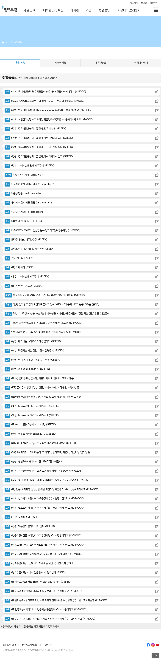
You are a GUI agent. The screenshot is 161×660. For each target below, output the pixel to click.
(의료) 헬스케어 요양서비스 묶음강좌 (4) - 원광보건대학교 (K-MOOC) (44, 498)
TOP (156, 655)
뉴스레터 (134, 3)
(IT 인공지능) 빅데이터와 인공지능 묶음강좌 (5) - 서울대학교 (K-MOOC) (46, 609)
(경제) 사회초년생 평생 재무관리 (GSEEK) (29, 165)
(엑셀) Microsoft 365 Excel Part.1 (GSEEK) (32, 415)
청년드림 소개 (9, 644)
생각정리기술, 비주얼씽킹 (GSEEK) (26, 239)
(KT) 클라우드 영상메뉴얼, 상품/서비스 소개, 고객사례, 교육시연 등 (42, 387)
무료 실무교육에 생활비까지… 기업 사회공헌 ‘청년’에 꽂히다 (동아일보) (45, 295)
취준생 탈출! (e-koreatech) (23, 193)
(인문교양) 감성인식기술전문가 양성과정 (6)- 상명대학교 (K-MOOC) (44, 554)
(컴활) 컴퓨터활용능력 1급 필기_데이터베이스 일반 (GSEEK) (39, 137)
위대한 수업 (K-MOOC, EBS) (23, 221)
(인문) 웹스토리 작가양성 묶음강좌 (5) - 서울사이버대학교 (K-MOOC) (44, 507)
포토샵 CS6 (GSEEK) (19, 258)
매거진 (75, 10)
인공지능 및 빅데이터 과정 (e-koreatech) (29, 184)
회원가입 (154, 3)
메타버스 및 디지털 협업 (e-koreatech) (28, 202)
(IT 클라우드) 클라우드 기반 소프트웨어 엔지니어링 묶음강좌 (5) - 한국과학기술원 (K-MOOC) (56, 600)
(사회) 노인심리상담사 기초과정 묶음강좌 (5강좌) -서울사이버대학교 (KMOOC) (49, 119)
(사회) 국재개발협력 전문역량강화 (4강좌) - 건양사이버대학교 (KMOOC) (45, 91)
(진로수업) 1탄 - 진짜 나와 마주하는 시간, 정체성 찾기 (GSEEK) (41, 563)
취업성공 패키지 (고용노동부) (24, 174)
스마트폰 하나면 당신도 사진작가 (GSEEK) (29, 248)
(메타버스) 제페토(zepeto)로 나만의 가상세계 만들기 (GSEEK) (40, 443)
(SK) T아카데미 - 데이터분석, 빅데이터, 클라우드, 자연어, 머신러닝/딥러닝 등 (47, 452)
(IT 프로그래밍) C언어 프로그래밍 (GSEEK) (30, 424)
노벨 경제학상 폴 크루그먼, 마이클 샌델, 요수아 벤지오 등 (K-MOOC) (43, 332)
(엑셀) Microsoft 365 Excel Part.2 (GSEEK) (32, 406)
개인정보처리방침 (29, 644)
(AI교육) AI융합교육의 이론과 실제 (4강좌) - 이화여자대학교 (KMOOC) (45, 100)
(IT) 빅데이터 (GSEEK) (20, 267)
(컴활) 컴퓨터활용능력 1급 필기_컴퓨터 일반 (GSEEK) (35, 128)
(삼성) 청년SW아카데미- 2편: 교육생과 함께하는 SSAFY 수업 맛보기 (43, 470)
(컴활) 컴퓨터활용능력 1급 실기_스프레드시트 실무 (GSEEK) (39, 147)
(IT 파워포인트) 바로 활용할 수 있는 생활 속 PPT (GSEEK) (38, 581)
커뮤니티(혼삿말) (128, 10)
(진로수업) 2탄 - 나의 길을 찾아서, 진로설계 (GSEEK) (36, 572)
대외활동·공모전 (53, 10)
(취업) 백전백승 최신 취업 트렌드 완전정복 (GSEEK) (34, 350)
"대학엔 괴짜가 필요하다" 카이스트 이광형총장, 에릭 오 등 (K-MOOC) (43, 322)
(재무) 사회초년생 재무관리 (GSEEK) (27, 276)
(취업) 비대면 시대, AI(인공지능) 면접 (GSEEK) (32, 359)
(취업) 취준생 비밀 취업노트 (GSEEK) (27, 369)
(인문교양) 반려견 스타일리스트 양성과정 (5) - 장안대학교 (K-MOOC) (44, 544)
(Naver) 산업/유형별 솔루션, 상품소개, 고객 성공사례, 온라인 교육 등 (43, 396)
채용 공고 (29, 10)
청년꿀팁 (104, 10)
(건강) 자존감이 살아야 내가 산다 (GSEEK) (30, 526)
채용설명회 (100, 62)
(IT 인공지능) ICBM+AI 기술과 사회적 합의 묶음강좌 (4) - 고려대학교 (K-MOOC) (50, 618)
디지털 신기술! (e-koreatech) (24, 211)
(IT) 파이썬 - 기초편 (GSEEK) (24, 285)
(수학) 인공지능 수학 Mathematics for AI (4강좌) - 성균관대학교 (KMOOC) (48, 110)
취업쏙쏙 (18, 42)
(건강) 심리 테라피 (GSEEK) (23, 517)
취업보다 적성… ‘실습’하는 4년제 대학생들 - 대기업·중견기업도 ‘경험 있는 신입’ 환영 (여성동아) (58, 313)
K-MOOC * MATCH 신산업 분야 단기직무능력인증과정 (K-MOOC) (42, 230)
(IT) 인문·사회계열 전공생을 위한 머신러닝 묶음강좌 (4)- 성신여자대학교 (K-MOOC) (52, 489)
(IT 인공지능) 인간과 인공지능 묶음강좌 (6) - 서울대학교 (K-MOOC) (43, 591)
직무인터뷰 (60, 62)
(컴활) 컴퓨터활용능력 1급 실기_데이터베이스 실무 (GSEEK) (39, 156)
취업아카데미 (141, 62)
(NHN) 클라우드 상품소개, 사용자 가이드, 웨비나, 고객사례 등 (39, 378)
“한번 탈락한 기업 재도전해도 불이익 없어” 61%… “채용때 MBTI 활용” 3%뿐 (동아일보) (54, 304)
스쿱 (88, 10)
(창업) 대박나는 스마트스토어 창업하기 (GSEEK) (33, 341)
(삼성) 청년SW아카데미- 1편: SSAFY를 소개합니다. (34, 461)
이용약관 (47, 644)
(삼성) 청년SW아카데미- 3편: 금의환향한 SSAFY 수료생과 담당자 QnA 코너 (47, 480)
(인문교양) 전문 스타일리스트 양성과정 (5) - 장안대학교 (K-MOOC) (43, 535)
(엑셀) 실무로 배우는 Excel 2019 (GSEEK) (30, 433)
